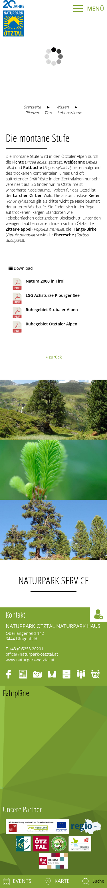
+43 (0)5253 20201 (26, 648)
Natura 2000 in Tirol (37, 284)
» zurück (54, 357)
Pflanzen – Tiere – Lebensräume (53, 112)
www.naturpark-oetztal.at (30, 660)
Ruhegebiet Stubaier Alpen (44, 312)
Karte (57, 881)
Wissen (62, 107)
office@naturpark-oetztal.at (32, 654)
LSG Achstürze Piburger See (45, 298)
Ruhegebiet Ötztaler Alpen (44, 327)
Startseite (32, 107)
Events (17, 881)
